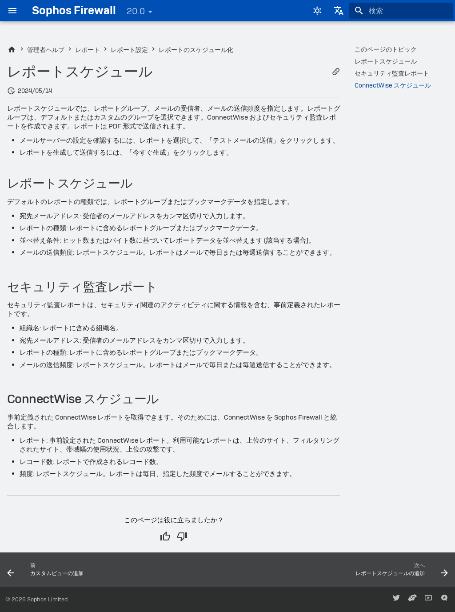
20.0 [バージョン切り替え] (136, 11)
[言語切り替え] (338, 11)
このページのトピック (386, 49)
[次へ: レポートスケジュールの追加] (399, 572)
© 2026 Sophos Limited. (37, 599)
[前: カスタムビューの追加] (47, 572)
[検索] (401, 11)
